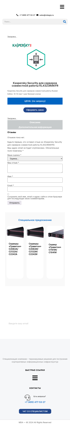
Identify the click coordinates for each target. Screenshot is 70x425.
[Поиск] (65, 22)
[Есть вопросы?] (27, 397)
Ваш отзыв (13, 163)
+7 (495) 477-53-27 (35, 402)
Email (10, 185)
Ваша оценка (14, 155)
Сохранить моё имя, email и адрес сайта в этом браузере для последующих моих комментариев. (34, 197)
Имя (10, 176)
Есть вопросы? (40, 396)
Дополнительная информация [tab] (35, 127)
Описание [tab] (35, 122)
